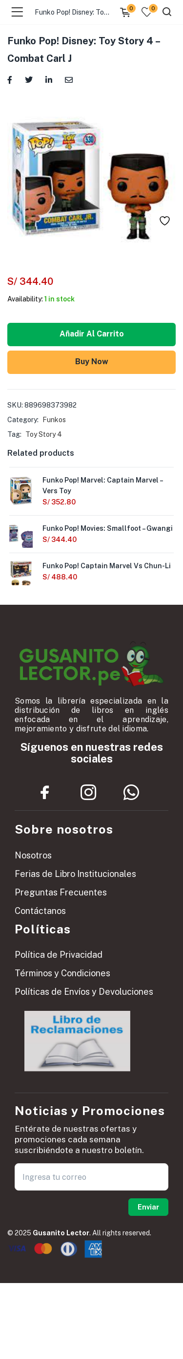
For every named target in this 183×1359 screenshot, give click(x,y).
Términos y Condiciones (62, 973)
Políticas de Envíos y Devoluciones (84, 992)
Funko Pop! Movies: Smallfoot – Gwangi (107, 528)
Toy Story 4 (43, 434)
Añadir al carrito (92, 333)
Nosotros (33, 855)
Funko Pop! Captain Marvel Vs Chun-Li (106, 566)
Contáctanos (40, 911)
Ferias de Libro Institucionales (75, 874)
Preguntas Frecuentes (61, 892)
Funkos (54, 420)
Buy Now (91, 361)
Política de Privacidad (58, 954)
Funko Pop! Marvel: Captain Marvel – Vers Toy (102, 485)
